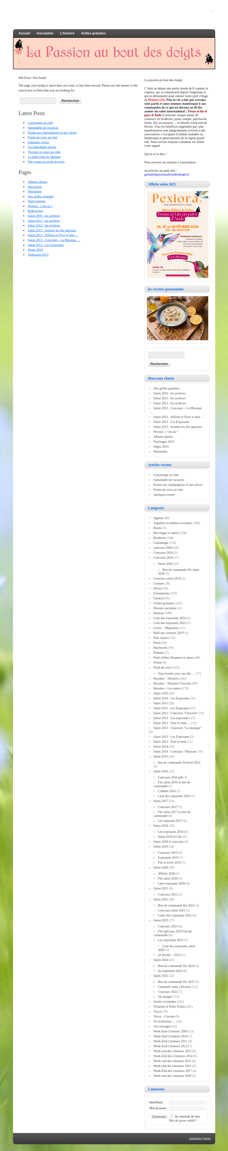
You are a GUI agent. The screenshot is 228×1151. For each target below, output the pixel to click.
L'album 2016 (167, 791)
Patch (157, 642)
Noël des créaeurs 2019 (168, 633)
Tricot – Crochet (164, 1016)
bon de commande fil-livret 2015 (179, 762)
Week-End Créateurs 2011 (170, 1041)
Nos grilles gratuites (41, 196)
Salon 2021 (160, 888)
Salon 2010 (160, 693)
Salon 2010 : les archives (44, 216)
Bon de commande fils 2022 (176, 905)
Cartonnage (160, 542)
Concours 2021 (168, 894)
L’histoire (67, 33)
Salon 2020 (160, 867)
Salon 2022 (160, 899)
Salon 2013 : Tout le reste (169, 741)
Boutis (157, 528)
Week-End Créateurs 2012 (170, 1046)
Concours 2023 (168, 926)
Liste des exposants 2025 (169, 623)
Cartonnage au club (40, 122)
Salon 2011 (160, 703)
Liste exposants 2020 (171, 883)
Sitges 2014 (35, 249)
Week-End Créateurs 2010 (170, 1036)
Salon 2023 (160, 920)
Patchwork (160, 647)
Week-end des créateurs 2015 (172, 1061)
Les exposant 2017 (170, 820)
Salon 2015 (160, 756)
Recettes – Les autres (167, 688)
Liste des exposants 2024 (169, 618)
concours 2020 (162, 547)
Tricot (157, 1011)
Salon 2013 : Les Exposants (46, 245)
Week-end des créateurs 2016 (172, 1066)
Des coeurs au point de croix (46, 161)
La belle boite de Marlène (44, 157)
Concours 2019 (168, 852)
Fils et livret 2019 (169, 862)
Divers (157, 588)
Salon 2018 (160, 825)
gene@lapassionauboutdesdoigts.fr (167, 174)
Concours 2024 (163, 552)
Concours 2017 (168, 807)
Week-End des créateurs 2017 (172, 1071)
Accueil (24, 33)
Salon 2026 (165, 563)
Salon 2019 (160, 846)
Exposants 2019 (168, 857)
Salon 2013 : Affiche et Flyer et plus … (53, 235)
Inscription (45, 33)
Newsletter (35, 191)
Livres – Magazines (166, 628)
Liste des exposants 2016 (174, 796)
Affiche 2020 (166, 873)
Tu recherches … (164, 1021)
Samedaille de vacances (43, 127)
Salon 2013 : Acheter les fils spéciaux (52, 230)
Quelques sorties (38, 142)
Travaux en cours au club (44, 152)
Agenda (158, 518)
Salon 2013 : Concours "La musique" (177, 728)
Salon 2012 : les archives (44, 225)
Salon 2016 (160, 771)
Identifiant (156, 1102)
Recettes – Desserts (166, 678)
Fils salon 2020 (168, 878)
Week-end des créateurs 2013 (172, 1051)
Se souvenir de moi (187, 1116)
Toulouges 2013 (38, 254)
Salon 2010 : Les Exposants (171, 698)
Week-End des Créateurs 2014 (173, 1056)
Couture (158, 583)
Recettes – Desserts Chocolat (172, 683)
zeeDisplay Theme (199, 1138)
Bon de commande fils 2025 (176, 982)
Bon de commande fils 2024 (176, 966)
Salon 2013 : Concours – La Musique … (54, 240)
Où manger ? (166, 996)
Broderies (159, 538)
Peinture (158, 652)
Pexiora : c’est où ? (40, 206)
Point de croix (162, 667)
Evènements (161, 593)
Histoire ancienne (164, 608)
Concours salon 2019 (167, 578)
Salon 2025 (160, 976)
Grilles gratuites (93, 33)
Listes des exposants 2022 (175, 915)
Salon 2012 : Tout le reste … (171, 723)
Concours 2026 (163, 557)
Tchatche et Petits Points (169, 1006)
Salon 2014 (160, 746)
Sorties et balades (164, 1001)
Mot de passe (157, 1108)
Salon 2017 (160, 801)
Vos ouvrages (162, 1026)
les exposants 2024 (170, 971)
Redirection (35, 211)
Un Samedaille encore (42, 147)
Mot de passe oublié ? (183, 1120)
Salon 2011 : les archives (44, 220)
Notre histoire (37, 201)
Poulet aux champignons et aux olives (52, 132)
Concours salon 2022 (171, 910)
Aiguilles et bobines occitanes (172, 523)
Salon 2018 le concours (168, 841)
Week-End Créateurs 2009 (170, 1031)
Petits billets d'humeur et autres (173, 657)
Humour (158, 613)
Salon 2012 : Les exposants (171, 718)
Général (158, 598)
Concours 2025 (168, 991)
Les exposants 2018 (171, 831)
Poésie (157, 662)
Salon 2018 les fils (170, 836)
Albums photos (37, 182)
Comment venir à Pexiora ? (175, 987)
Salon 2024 (160, 960)
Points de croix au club (42, 137)
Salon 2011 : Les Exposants (171, 708)
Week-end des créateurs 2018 (172, 1076)
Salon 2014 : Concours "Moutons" (175, 751)
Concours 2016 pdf (170, 777)
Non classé (160, 638)
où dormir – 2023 (169, 955)
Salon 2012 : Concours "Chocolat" (175, 713)
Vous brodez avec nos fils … (176, 673)
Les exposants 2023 (171, 940)
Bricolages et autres (166, 533)
